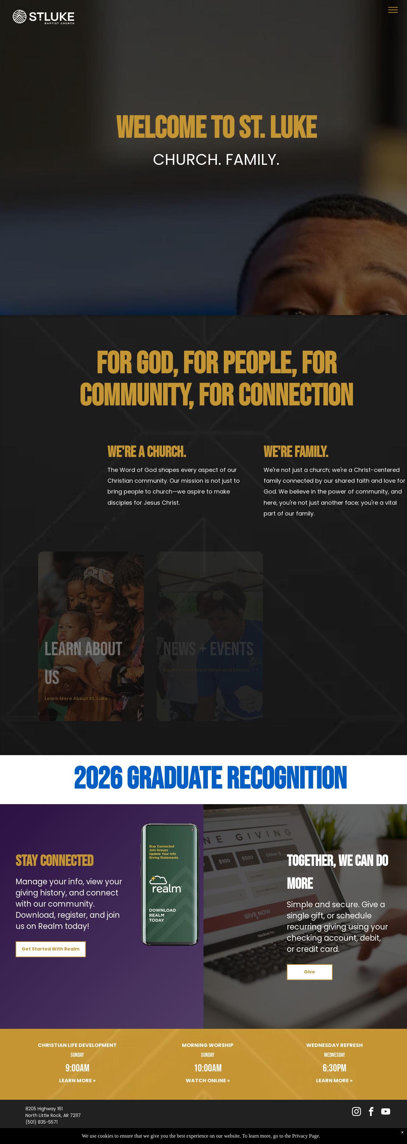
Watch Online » (208, 1080)
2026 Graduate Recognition (210, 779)
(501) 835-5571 (41, 1122)
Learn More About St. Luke (76, 698)
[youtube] (385, 1112)
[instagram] (356, 1112)
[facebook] (371, 1112)
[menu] (393, 10)
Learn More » (77, 1080)
